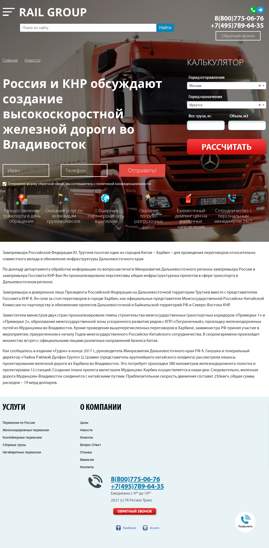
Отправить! (142, 170)
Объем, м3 (239, 116)
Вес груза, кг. (200, 116)
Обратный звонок (238, 35)
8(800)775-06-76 (239, 18)
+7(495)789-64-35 (237, 26)
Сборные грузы (14, 445)
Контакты (87, 467)
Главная (10, 60)
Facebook (129, 528)
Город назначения (205, 97)
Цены (84, 423)
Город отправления (207, 78)
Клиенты (86, 438)
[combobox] (226, 85)
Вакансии (87, 460)
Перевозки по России (19, 423)
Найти (165, 27)
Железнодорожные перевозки (26, 430)
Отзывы (86, 452)
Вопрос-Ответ (90, 445)
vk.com (154, 528)
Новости (32, 60)
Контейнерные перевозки (22, 438)
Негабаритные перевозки (22, 452)
